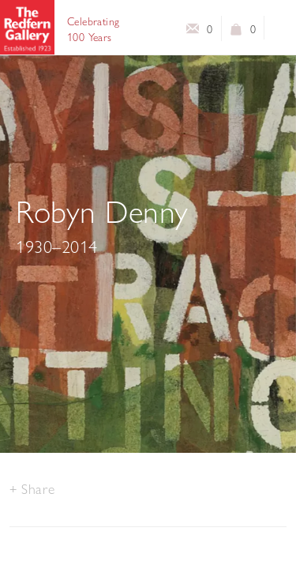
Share (37, 489)
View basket (236, 32)
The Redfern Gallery (27, 27)
